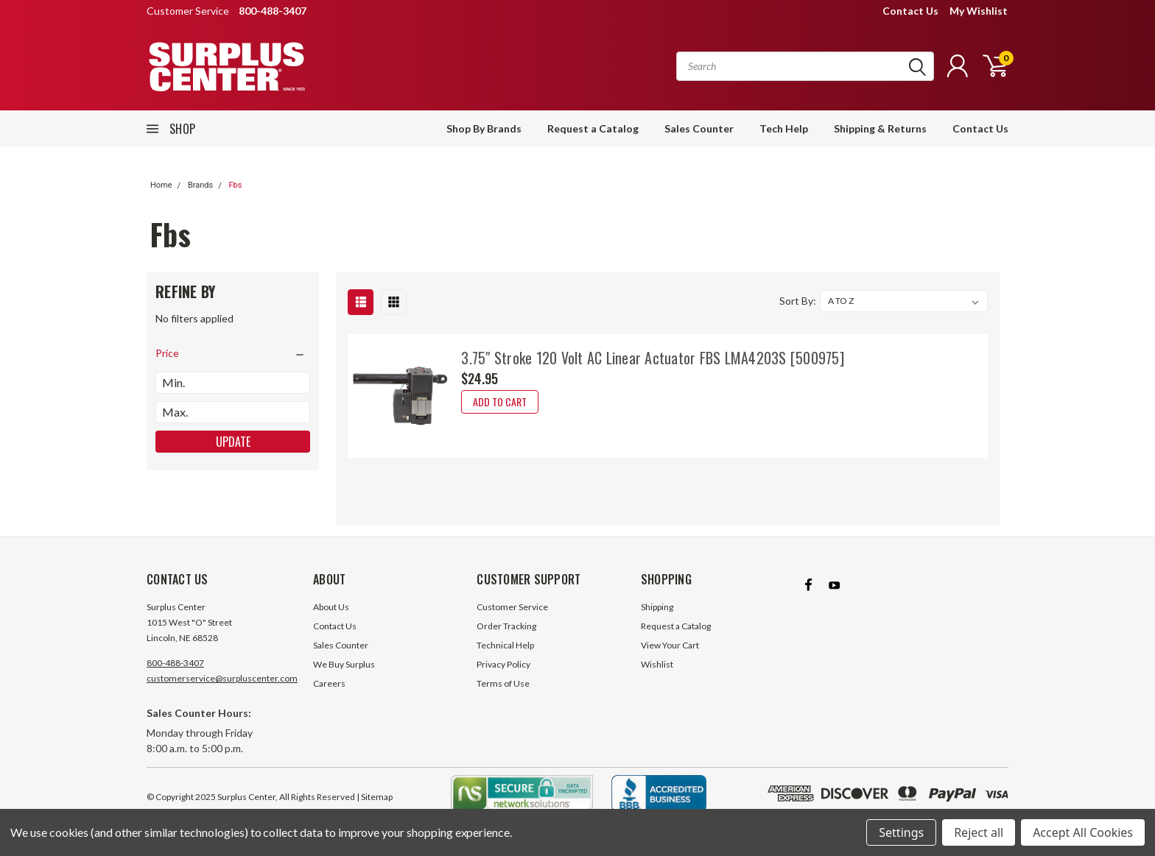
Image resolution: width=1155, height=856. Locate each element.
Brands (200, 185)
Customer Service (512, 606)
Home (161, 185)
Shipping (657, 606)
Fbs (235, 185)
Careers (329, 683)
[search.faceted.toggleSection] (232, 353)
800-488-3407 (175, 662)
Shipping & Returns (880, 128)
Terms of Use (503, 683)
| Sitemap (375, 796)
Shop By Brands (484, 128)
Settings (901, 832)
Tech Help (783, 128)
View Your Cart (670, 645)
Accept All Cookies (1083, 832)
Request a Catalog (593, 128)
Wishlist (657, 664)
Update (233, 441)
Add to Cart (500, 401)
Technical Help (505, 645)
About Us (331, 606)
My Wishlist (978, 10)
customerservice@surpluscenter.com (222, 678)
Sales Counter (699, 128)
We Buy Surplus (344, 664)
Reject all (978, 832)
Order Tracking (506, 626)
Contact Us (910, 10)
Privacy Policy (503, 664)
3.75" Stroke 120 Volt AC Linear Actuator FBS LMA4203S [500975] (652, 358)
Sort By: (797, 300)
